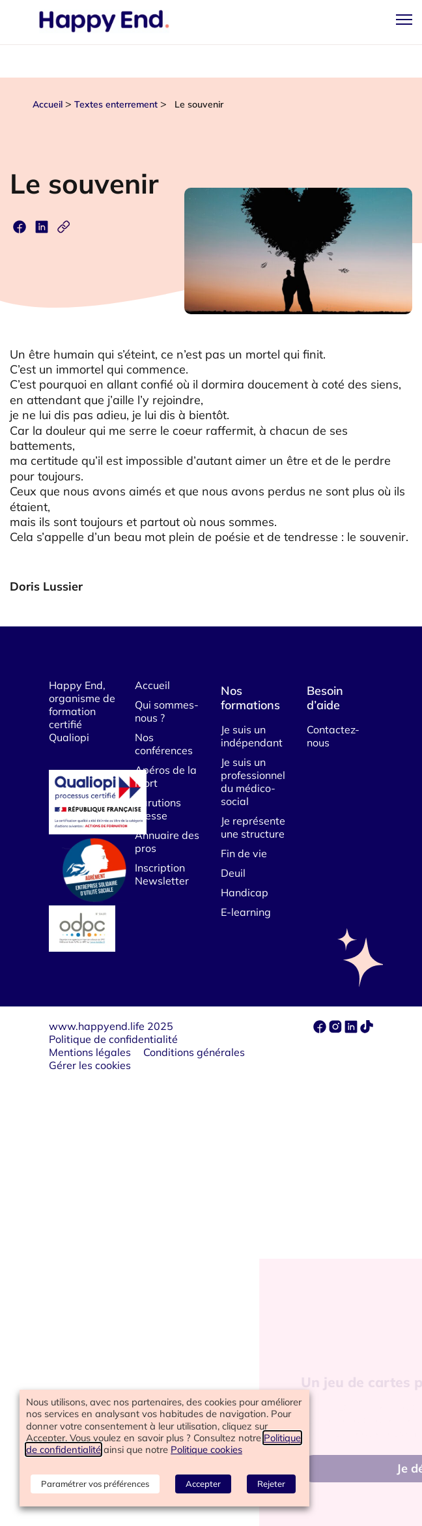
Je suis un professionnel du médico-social (253, 782)
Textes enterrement (116, 104)
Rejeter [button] (271, 1483)
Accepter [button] (203, 1483)
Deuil (233, 872)
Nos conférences (164, 744)
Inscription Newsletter (162, 874)
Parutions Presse (158, 809)
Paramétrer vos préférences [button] (95, 1483)
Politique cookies (206, 1449)
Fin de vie (244, 853)
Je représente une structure (253, 827)
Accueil (48, 104)
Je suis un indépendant (252, 736)
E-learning (246, 911)
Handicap (244, 892)
